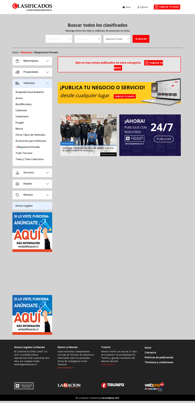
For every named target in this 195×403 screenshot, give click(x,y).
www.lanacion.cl (65, 367)
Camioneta (22, 116)
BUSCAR (141, 38)
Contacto (150, 352)
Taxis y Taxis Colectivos (30, 159)
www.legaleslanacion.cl (25, 364)
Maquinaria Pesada (28, 147)
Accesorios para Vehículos (31, 141)
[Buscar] (57, 39)
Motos (19, 128)
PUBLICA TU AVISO (167, 7)
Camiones (21, 110)
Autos (19, 98)
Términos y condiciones (159, 362)
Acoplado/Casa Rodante (30, 92)
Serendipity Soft (110, 397)
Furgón (20, 122)
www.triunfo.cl (108, 364)
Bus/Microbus (24, 104)
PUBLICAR (164, 139)
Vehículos (26, 52)
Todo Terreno (24, 153)
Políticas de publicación (159, 357)
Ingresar (142, 6)
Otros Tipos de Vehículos (30, 134)
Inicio (127, 7)
